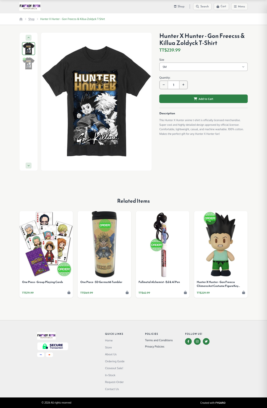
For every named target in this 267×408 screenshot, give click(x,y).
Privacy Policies (154, 346)
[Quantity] (173, 85)
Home (109, 340)
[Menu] (239, 6)
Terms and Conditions (159, 340)
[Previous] (29, 38)
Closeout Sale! (114, 368)
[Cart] (221, 6)
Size (161, 59)
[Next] (29, 165)
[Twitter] (206, 341)
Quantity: (164, 77)
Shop (31, 19)
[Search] (202, 6)
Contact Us (112, 389)
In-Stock (110, 375)
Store (108, 347)
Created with (212, 403)
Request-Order (114, 382)
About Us (111, 354)
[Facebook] (188, 341)
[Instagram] (197, 341)
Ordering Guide (114, 361)
